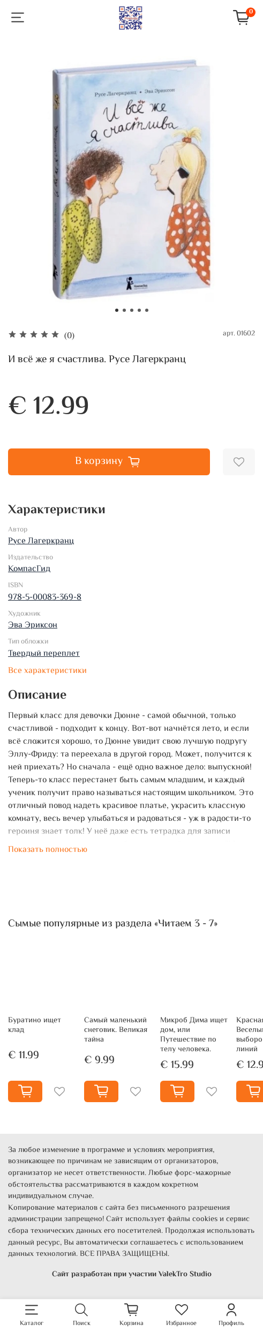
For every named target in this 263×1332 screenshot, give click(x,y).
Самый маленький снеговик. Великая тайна (115, 1030)
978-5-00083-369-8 (44, 597)
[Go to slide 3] (131, 310)
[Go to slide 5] (146, 310)
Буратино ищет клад (34, 1025)
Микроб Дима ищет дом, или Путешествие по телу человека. (194, 1035)
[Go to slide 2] (124, 310)
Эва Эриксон (32, 625)
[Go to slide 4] (139, 310)
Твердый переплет (44, 654)
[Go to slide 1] (116, 310)
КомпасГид (29, 569)
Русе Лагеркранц (41, 541)
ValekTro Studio (185, 1274)
